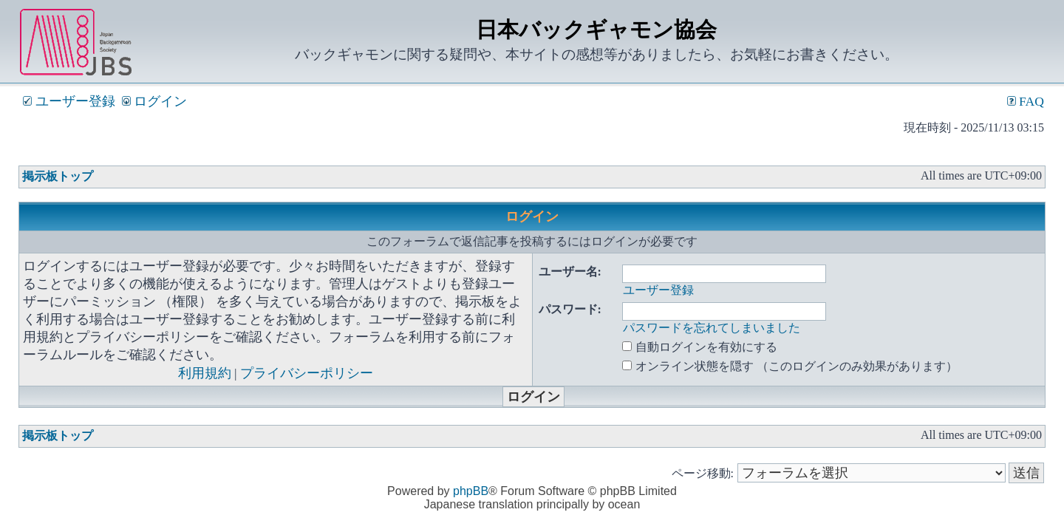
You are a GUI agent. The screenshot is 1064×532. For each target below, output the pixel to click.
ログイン (154, 101)
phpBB (470, 491)
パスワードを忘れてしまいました (711, 327)
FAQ (1025, 101)
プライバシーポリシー (306, 373)
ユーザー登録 (69, 101)
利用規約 (204, 373)
